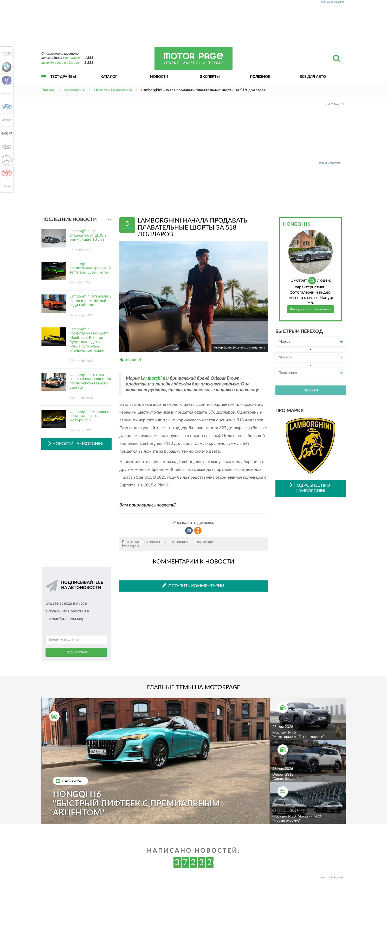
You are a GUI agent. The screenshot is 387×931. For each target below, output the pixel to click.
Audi (5, 53)
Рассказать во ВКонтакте (189, 531)
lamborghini (133, 359)
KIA (5, 133)
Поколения (311, 373)
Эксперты (210, 77)
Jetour (5, 120)
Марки (311, 342)
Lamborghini (153, 378)
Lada (5, 146)
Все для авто (313, 77)
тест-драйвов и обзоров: (60, 63)
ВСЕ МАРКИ (5, 186)
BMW (5, 67)
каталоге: (72, 58)
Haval (5, 93)
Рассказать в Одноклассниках (198, 531)
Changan (5, 80)
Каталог (108, 77)
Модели (311, 357)
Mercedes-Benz (5, 160)
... (109, 219)
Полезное (260, 77)
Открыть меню (44, 82)
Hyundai (5, 107)
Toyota (5, 173)
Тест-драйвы (63, 77)
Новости (159, 77)
